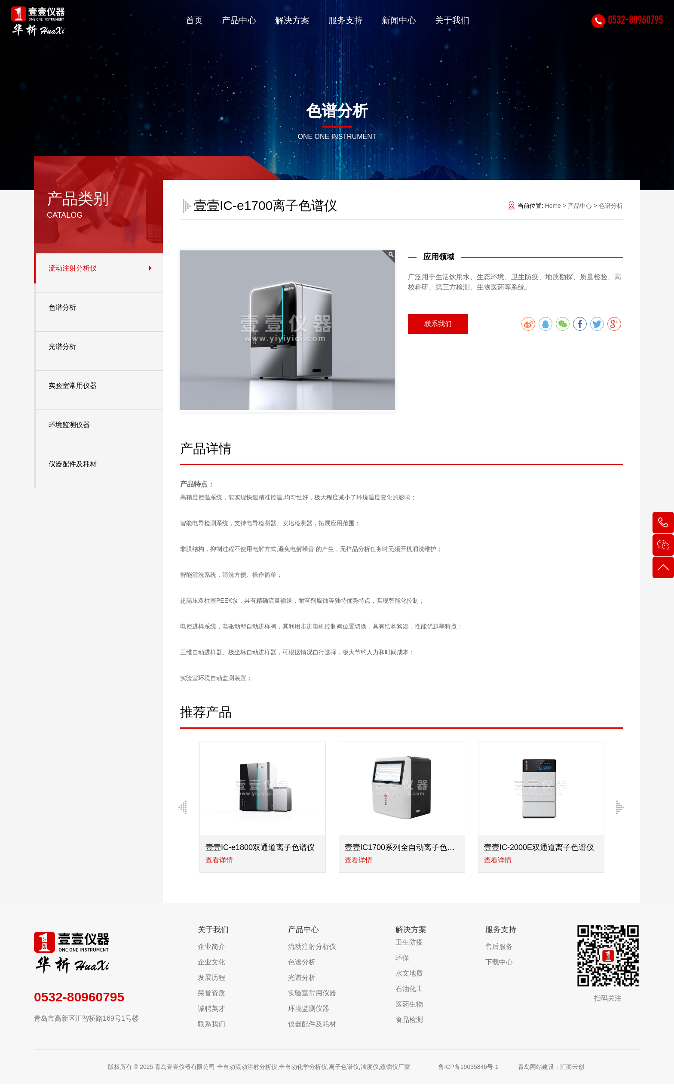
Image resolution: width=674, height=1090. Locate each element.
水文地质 (409, 979)
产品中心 (230, 23)
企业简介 (211, 952)
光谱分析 (62, 346)
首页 (185, 23)
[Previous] (183, 810)
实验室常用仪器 (73, 385)
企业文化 (211, 968)
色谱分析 (62, 307)
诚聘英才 (211, 1014)
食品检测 (409, 1025)
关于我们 (443, 23)
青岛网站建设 (536, 1072)
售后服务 (499, 952)
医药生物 (409, 1010)
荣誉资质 (211, 999)
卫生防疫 (409, 948)
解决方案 (284, 23)
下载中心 (499, 968)
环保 (402, 963)
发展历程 (211, 983)
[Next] (620, 810)
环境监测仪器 (69, 424)
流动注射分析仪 (73, 268)
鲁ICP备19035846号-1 (468, 1072)
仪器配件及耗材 (73, 464)
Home (553, 205)
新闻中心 (390, 23)
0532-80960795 (621, 23)
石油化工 (409, 994)
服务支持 (337, 23)
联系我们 (438, 323)
